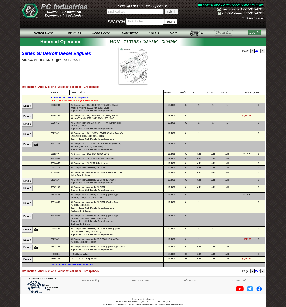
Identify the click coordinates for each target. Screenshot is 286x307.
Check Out (223, 32)
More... (175, 33)
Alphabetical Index (71, 86)
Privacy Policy (90, 280)
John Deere (101, 33)
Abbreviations (48, 86)
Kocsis (154, 33)
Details (27, 105)
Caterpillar (130, 33)
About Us (190, 280)
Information (30, 86)
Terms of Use (140, 280)
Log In (254, 32)
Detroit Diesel (44, 33)
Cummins (74, 33)
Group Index (92, 86)
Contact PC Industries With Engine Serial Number (74, 100)
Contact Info (239, 280)
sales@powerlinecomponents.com (230, 5)
